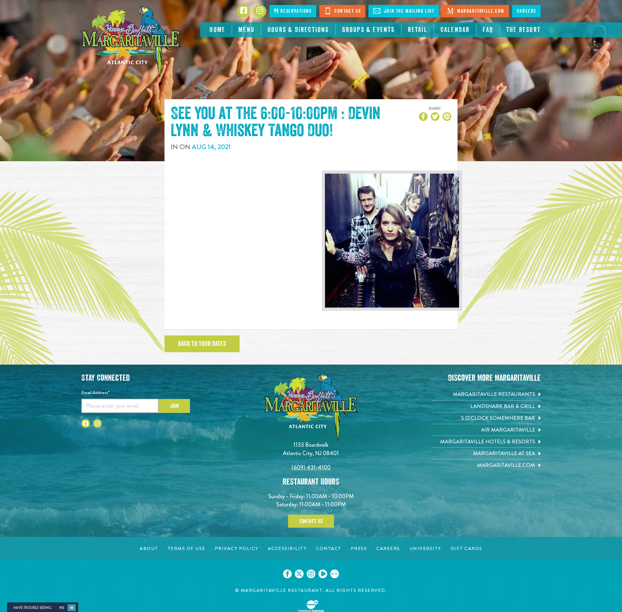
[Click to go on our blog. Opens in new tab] (334, 574)
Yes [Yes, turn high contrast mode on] (61, 608)
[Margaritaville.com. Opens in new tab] (486, 465)
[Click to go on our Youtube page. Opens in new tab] (322, 574)
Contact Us (342, 11)
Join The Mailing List (403, 11)
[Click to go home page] (131, 42)
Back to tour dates (202, 343)
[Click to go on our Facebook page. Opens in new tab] (287, 574)
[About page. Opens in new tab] (149, 548)
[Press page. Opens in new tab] (359, 548)
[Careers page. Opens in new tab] (388, 548)
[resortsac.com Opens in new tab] (523, 29)
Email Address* (95, 392)
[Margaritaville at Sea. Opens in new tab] (486, 453)
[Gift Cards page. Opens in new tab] (466, 548)
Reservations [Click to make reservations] (292, 11)
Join (174, 406)
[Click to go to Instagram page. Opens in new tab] (259, 11)
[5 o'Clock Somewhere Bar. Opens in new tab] (486, 418)
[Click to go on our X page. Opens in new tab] (299, 574)
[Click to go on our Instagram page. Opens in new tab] (311, 574)
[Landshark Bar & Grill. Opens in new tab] (486, 406)
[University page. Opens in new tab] (425, 548)
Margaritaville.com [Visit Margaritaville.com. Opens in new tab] (475, 11)
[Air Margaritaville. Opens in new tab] (486, 430)
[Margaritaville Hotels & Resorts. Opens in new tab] (486, 441)
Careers (526, 11)
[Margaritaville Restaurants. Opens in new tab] (486, 394)
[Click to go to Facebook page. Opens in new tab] (243, 11)
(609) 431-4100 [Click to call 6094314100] (311, 467)
